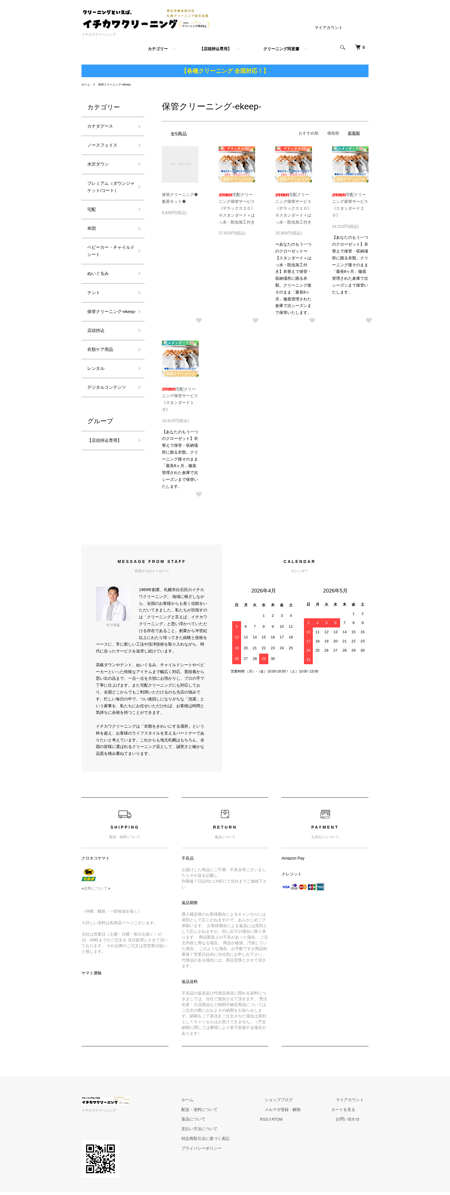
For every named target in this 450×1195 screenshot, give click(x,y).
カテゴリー (158, 48)
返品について (216, 1122)
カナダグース (102, 127)
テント (95, 318)
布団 (92, 247)
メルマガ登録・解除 (296, 1112)
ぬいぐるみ (100, 297)
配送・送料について (222, 1112)
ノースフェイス (105, 148)
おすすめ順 (308, 133)
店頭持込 (97, 367)
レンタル (97, 409)
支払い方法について (222, 1132)
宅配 (92, 227)
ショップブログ (292, 1103)
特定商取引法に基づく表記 (228, 1141)
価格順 (333, 133)
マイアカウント (329, 27)
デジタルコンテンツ (108, 433)
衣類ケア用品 (102, 388)
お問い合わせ (352, 1122)
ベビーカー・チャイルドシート (108, 272)
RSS (282, 1122)
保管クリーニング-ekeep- (119, 84)
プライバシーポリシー (224, 1151)
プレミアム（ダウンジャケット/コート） (108, 197)
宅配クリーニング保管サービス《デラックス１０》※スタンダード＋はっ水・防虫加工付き (293, 208)
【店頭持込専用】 (215, 48)
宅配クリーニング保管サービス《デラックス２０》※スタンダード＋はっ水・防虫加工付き (237, 208)
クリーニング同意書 (281, 48)
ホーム (87, 84)
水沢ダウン (100, 168)
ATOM (295, 1122)
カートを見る (352, 1112)
